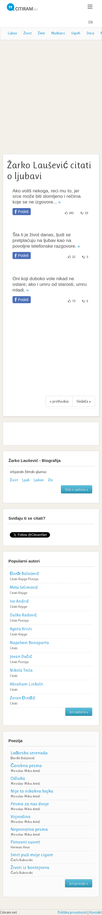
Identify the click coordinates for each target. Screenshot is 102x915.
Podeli (23, 211)
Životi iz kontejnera (30, 867)
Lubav (12, 33)
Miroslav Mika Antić (25, 771)
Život (27, 33)
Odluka (18, 778)
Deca (90, 33)
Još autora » (78, 712)
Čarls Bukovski (22, 860)
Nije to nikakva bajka (32, 791)
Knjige (22, 579)
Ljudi (25, 480)
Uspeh (75, 33)
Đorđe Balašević (23, 758)
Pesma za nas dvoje (30, 803)
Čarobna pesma (26, 765)
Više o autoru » (76, 489)
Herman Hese (20, 847)
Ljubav (38, 480)
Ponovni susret (25, 842)
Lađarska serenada (29, 752)
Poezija (33, 579)
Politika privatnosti (72, 912)
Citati (13, 579)
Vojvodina (20, 816)
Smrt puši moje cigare (32, 854)
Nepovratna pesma (29, 829)
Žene (41, 33)
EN (90, 22)
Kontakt (95, 912)
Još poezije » (78, 883)
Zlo (50, 480)
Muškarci (58, 33)
